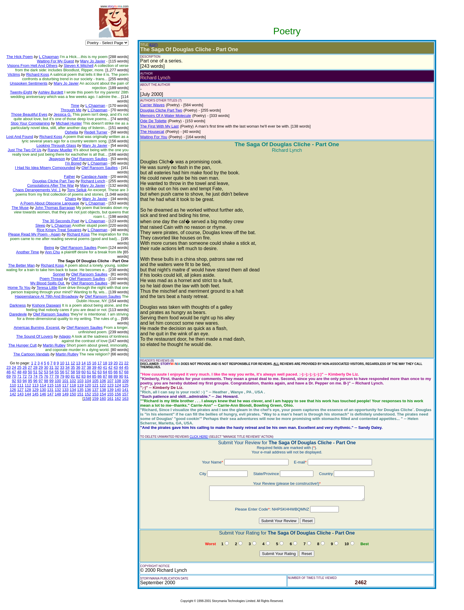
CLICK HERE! (199, 436)
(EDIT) (153, 44)
